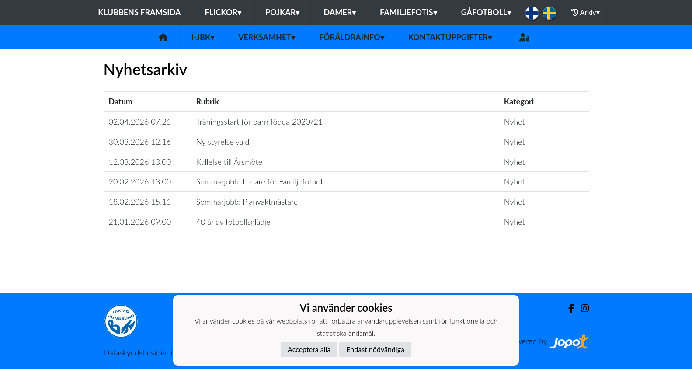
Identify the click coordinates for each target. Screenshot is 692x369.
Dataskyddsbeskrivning (142, 352)
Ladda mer (346, 274)
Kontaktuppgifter (450, 37)
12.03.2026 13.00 (140, 162)
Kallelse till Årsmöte (229, 162)
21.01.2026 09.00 (140, 221)
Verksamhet (266, 37)
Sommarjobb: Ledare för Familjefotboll (260, 181)
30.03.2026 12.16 (140, 141)
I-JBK (202, 37)
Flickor (223, 12)
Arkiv (585, 12)
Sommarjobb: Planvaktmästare (247, 201)
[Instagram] (581, 308)
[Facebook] (567, 308)
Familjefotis (408, 12)
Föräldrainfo (351, 37)
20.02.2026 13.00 (140, 181)
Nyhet (514, 121)
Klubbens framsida (139, 12)
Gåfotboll (486, 12)
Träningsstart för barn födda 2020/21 (259, 121)
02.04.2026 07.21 (140, 121)
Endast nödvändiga (375, 349)
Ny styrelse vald (223, 141)
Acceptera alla (309, 349)
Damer (339, 12)
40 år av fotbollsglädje (233, 221)
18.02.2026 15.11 (140, 201)
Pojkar (282, 12)
